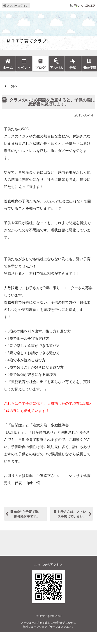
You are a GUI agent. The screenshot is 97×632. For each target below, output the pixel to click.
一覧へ (12, 86)
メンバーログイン (15, 5)
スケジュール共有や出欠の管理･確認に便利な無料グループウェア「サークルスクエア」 (48, 625)
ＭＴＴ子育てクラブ (24, 41)
